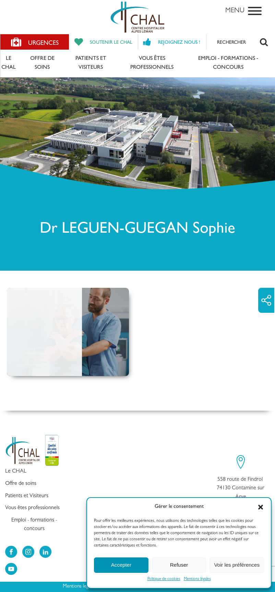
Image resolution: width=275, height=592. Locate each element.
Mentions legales (79, 586)
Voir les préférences (237, 565)
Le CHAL (8, 63)
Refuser (179, 565)
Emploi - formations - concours (228, 63)
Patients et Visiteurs (90, 63)
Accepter (121, 565)
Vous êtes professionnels (152, 63)
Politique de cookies (163, 579)
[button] (260, 507)
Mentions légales (197, 579)
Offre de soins (42, 63)
